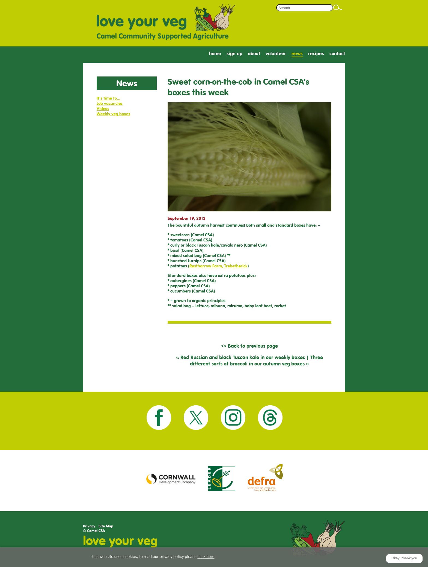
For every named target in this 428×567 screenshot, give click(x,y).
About (254, 54)
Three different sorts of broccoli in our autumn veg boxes (256, 360)
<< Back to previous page (249, 346)
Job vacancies (110, 103)
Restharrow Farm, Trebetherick (218, 265)
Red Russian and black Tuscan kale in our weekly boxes (242, 357)
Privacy (89, 526)
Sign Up (234, 54)
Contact (337, 54)
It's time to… (108, 98)
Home (215, 54)
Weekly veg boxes (113, 113)
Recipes (316, 54)
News (297, 54)
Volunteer (276, 54)
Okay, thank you (404, 558)
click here (205, 557)
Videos (103, 108)
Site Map (106, 526)
